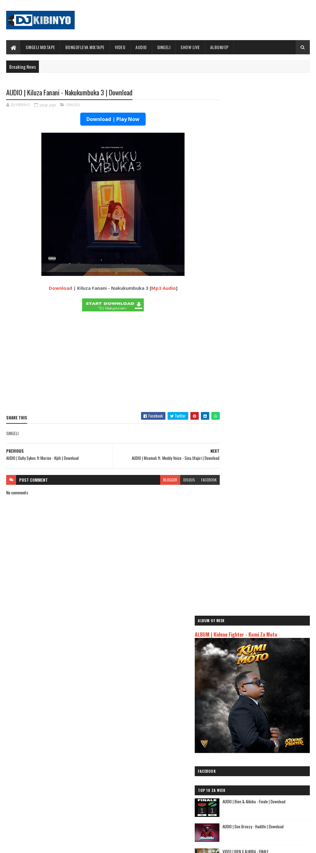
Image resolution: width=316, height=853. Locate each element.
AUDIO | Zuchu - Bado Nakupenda (250, 722)
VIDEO (120, 47)
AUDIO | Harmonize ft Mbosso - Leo (253, 708)
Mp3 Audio (158, 288)
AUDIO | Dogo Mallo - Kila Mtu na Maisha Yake (262, 688)
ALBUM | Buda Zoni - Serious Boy (272, 417)
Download (55, 288)
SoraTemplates (35, 844)
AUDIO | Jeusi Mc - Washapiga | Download (258, 681)
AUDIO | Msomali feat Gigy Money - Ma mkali (260, 715)
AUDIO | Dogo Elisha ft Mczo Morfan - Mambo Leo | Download (275, 495)
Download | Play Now (107, 119)
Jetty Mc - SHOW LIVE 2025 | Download (167, 762)
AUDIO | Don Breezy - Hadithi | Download (277, 292)
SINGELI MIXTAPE (40, 47)
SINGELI (164, 47)
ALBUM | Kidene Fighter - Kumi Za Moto (260, 124)
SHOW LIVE (190, 47)
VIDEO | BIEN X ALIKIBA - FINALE (270, 317)
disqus (178, 480)
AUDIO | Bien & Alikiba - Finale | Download (278, 267)
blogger (159, 480)
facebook (198, 480)
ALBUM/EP (219, 47)
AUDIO (141, 47)
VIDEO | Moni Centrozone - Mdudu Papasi (278, 392)
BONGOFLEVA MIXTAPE (85, 47)
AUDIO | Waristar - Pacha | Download (274, 467)
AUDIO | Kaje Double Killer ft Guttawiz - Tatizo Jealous (263, 698)
